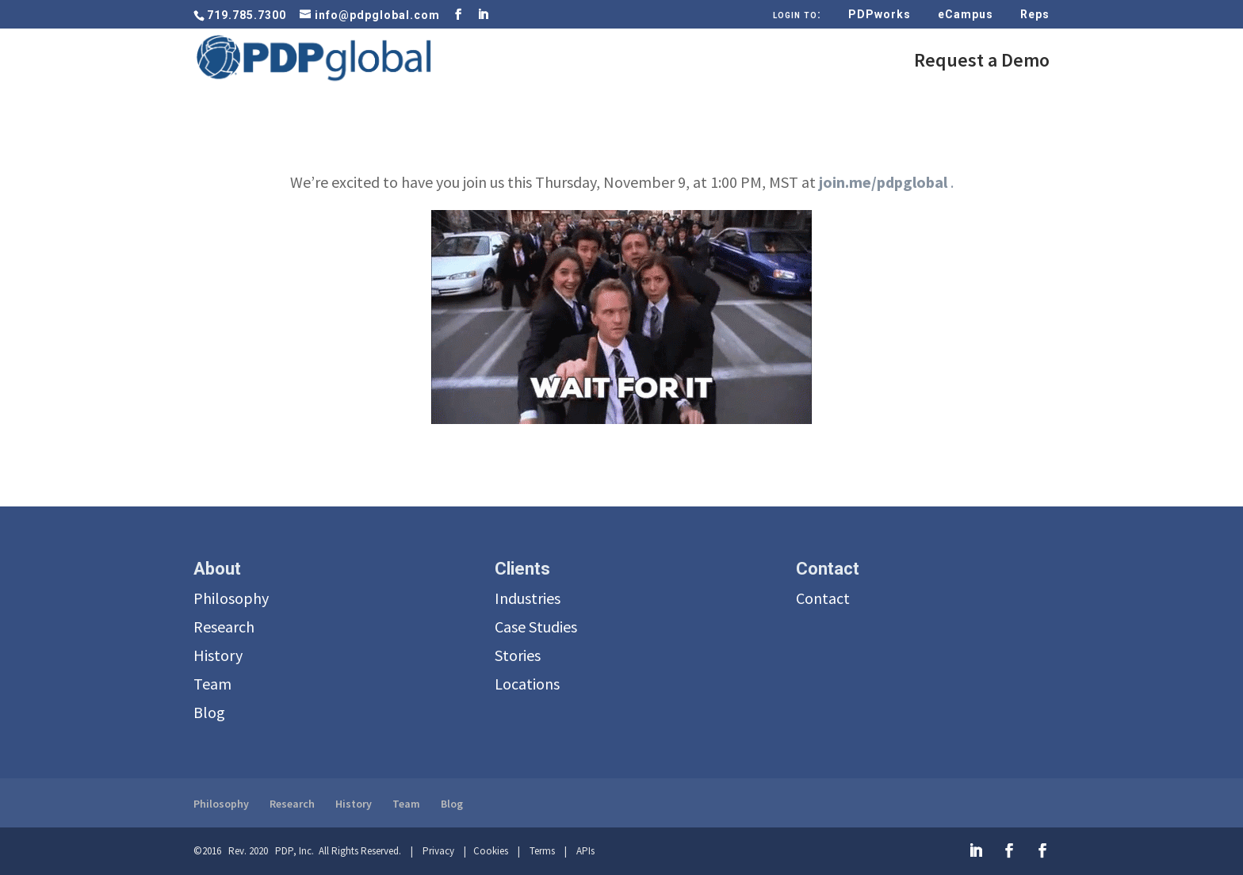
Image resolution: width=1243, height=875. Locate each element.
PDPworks (879, 15)
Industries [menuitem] (527, 598)
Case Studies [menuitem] (536, 626)
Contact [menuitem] (823, 598)
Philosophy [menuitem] (231, 598)
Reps (1035, 15)
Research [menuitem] (223, 626)
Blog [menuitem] (209, 712)
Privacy (438, 851)
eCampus (965, 15)
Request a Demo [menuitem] (982, 63)
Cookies (490, 851)
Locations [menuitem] (527, 684)
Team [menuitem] (212, 684)
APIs (585, 851)
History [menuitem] (218, 655)
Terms (542, 851)
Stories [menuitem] (518, 655)
